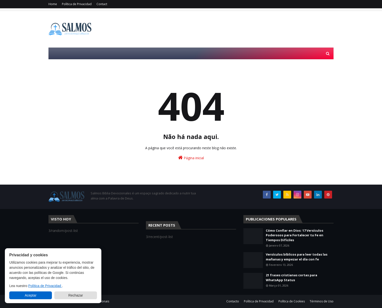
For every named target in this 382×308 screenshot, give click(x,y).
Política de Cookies (291, 301)
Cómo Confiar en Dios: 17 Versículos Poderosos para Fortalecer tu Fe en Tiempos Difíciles (294, 235)
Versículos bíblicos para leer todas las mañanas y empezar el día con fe (296, 256)
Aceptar (30, 295)
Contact (101, 4)
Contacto (232, 301)
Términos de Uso (322, 301)
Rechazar (75, 295)
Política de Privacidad (77, 4)
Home (52, 4)
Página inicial (191, 157)
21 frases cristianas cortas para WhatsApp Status (291, 277)
